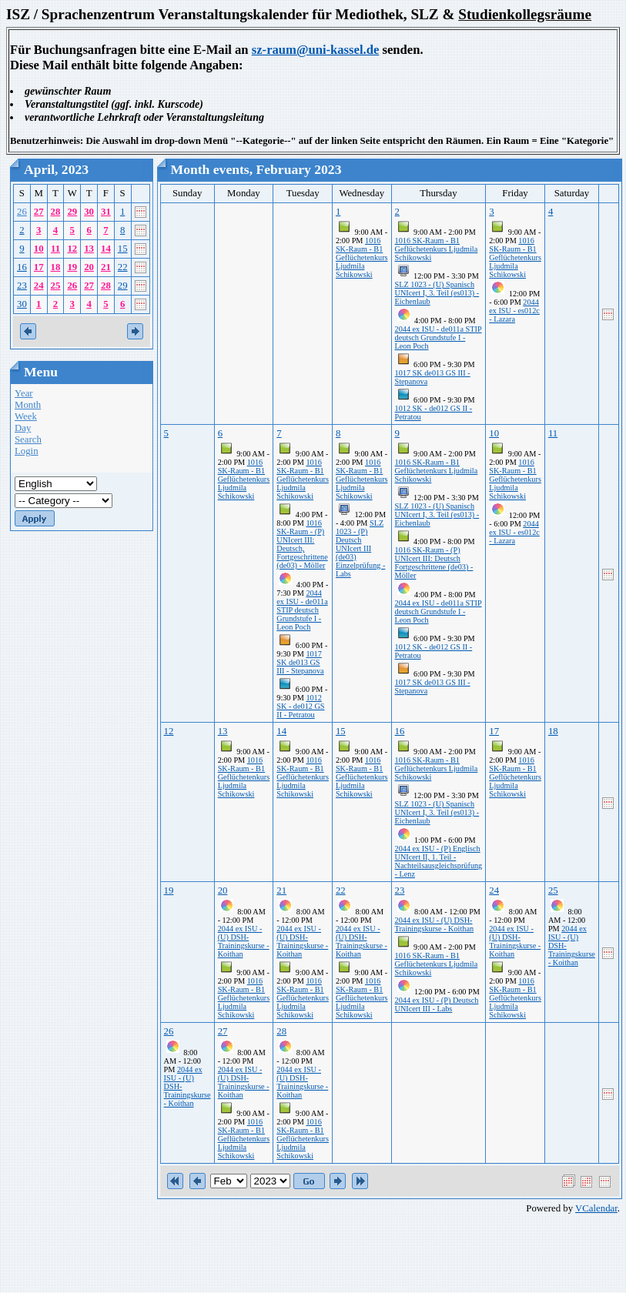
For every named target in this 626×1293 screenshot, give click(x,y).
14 (106, 248)
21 (106, 267)
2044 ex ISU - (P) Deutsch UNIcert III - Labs (437, 1004)
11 (55, 248)
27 (39, 211)
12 (72, 248)
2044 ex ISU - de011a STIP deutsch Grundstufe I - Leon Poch (438, 337)
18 (56, 267)
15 (123, 248)
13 (89, 248)
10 (39, 248)
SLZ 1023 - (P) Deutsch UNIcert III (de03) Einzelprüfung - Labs (361, 548)
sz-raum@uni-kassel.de (316, 49)
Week (26, 416)
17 (39, 267)
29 (72, 211)
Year (24, 393)
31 (106, 211)
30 (89, 211)
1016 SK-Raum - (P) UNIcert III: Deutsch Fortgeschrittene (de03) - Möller (434, 563)
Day (23, 428)
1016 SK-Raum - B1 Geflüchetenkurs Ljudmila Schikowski (362, 257)
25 (56, 285)
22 (123, 267)
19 (72, 267)
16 (22, 267)
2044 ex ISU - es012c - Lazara (514, 310)
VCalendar (596, 1208)
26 (22, 211)
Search (28, 439)
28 (56, 211)
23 (22, 285)
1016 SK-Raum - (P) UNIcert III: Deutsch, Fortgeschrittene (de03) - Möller (302, 544)
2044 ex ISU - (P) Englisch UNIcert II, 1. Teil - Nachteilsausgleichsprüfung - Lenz (439, 861)
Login (26, 451)
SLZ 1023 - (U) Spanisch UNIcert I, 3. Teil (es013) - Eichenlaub (437, 293)
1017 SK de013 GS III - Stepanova (299, 662)
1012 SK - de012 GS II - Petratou (300, 706)
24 (39, 285)
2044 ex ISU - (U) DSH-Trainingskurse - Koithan (243, 941)
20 (89, 267)
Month (28, 404)
